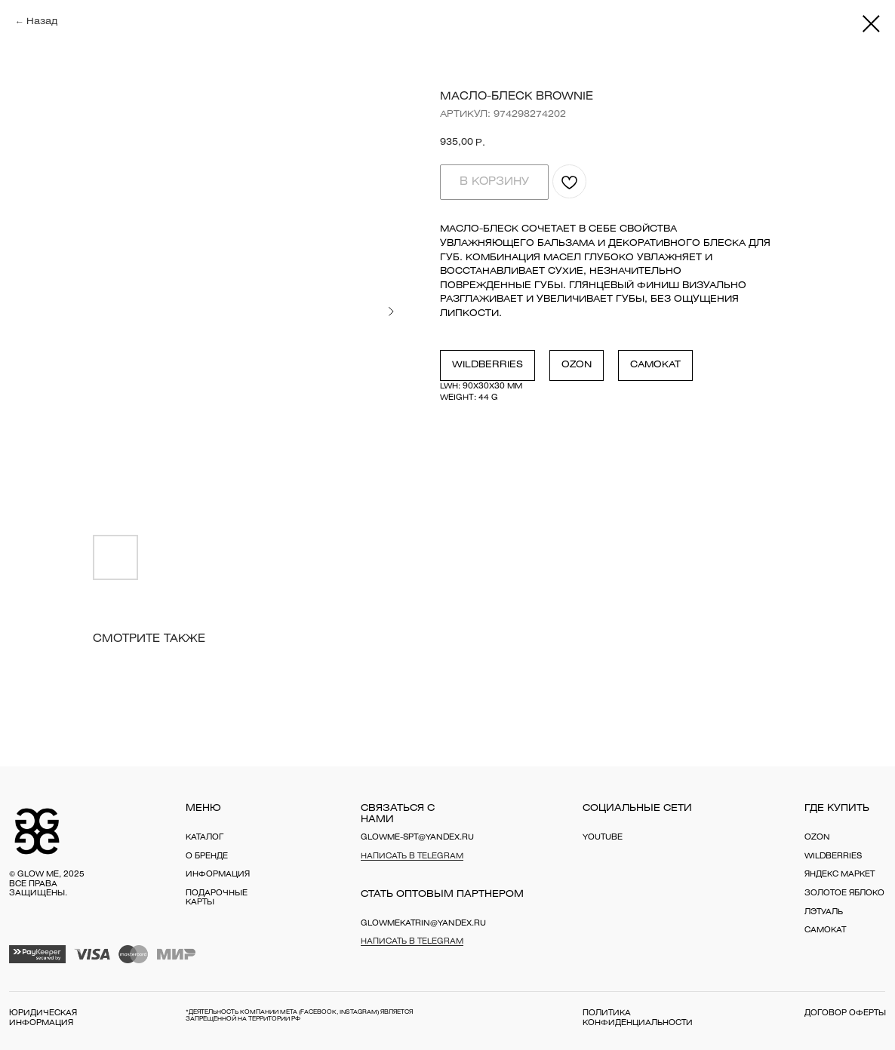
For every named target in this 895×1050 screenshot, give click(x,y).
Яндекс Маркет (839, 874)
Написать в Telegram (412, 856)
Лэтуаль (823, 912)
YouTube (603, 837)
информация (218, 874)
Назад (41, 21)
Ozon (576, 365)
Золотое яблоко (844, 893)
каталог (204, 837)
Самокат (655, 365)
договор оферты (845, 1013)
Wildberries (487, 365)
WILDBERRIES (833, 856)
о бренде (207, 856)
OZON (817, 837)
